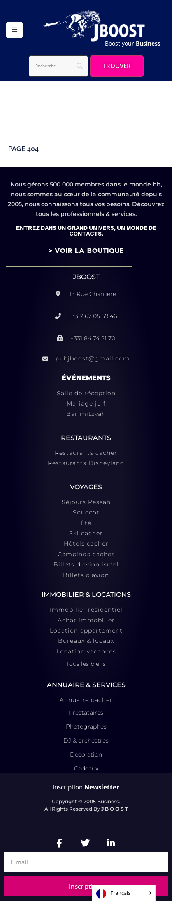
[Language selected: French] (124, 893)
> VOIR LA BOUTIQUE (86, 251)
